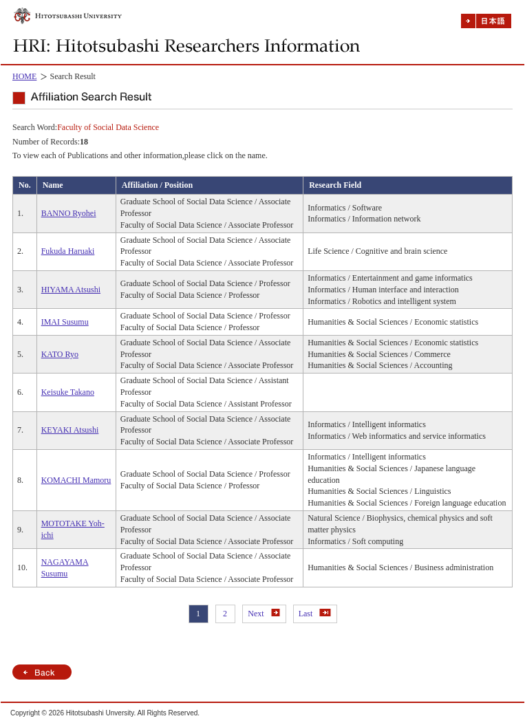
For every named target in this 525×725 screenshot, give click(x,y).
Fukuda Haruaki (68, 251)
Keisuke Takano (67, 392)
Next (263, 613)
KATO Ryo (59, 354)
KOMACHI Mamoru (76, 480)
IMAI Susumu (65, 322)
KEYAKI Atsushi (70, 430)
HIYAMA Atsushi (70, 289)
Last (315, 613)
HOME (24, 76)
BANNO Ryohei (68, 213)
